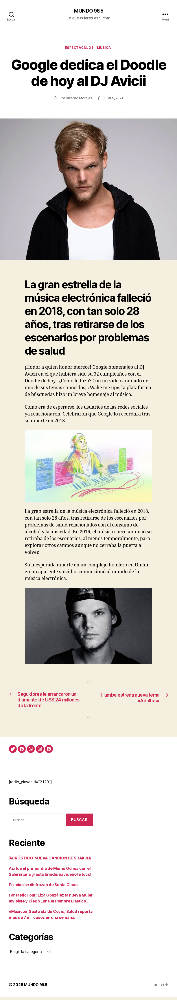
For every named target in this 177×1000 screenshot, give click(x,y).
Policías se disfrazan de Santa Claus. (43, 887)
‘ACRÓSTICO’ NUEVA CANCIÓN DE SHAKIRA (50, 861)
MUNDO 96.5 (88, 11)
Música (105, 49)
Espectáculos (79, 49)
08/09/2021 (114, 99)
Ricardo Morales (78, 99)
